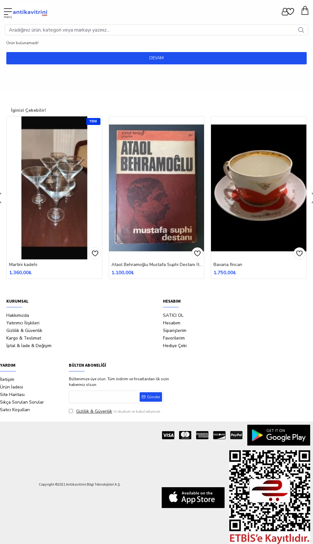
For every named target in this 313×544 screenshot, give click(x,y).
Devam (156, 58)
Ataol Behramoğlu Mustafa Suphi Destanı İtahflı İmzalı (157, 265)
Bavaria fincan (228, 265)
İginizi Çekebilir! (28, 110)
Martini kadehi (23, 265)
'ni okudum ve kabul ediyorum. (115, 411)
